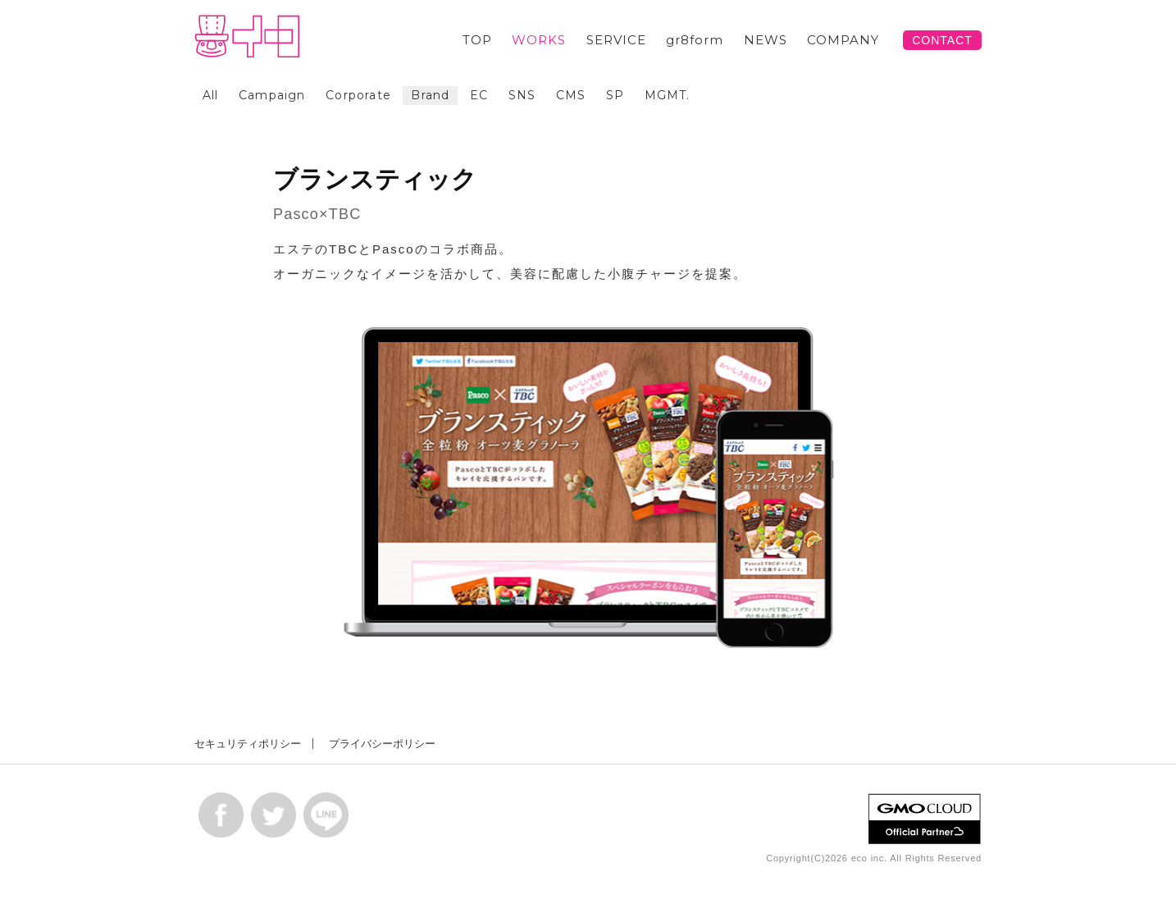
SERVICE (616, 40)
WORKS (539, 40)
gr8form (694, 40)
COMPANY (843, 40)
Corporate (358, 95)
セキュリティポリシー (247, 743)
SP (615, 95)
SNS (522, 95)
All (211, 95)
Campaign (272, 95)
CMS (571, 95)
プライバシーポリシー (382, 743)
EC (479, 95)
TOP (477, 40)
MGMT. (668, 95)
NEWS (765, 40)
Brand (430, 95)
